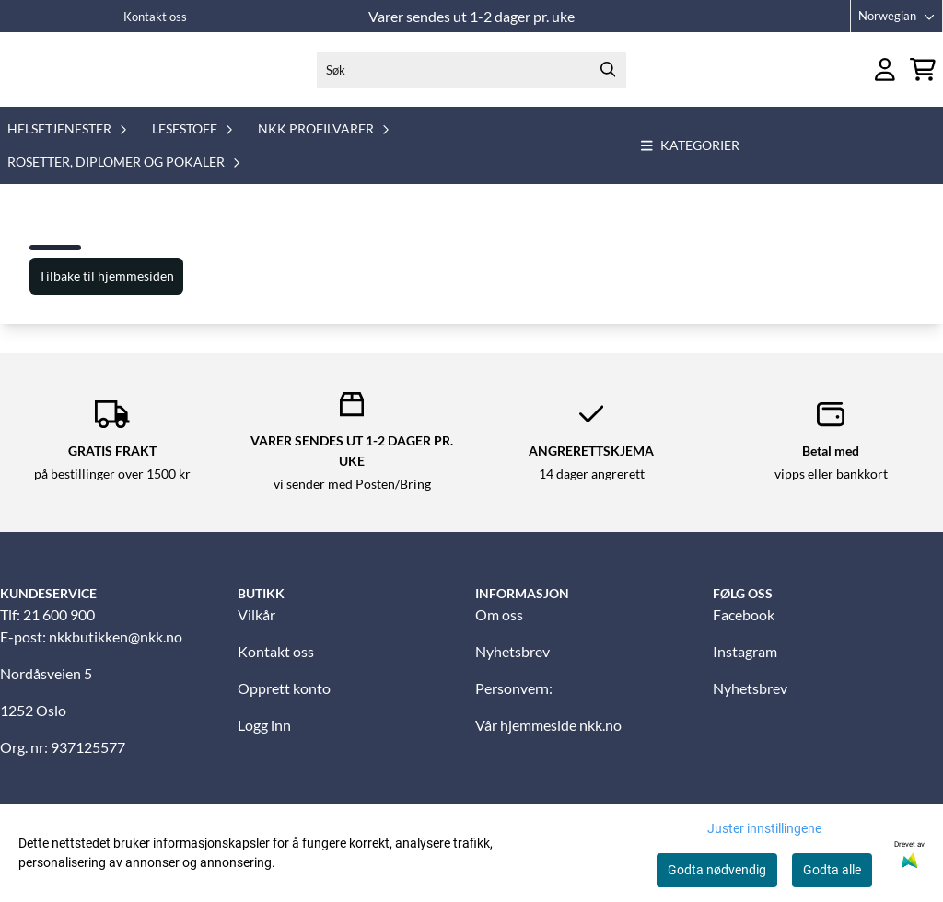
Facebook (743, 632)
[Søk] (471, 78)
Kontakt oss (155, 16)
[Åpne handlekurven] (922, 79)
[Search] (607, 78)
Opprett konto (284, 705)
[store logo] (81, 78)
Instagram (745, 668)
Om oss (499, 632)
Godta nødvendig (717, 869)
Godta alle (832, 869)
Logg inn (264, 742)
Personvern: (514, 705)
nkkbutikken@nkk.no (115, 654)
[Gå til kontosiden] (884, 79)
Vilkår (256, 632)
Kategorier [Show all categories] (690, 163)
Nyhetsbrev (512, 668)
